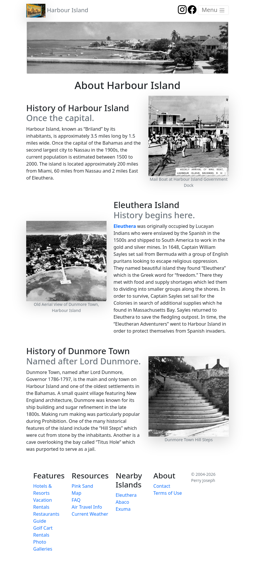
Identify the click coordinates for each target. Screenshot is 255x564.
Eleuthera (125, 226)
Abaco (122, 502)
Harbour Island (57, 10)
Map (76, 493)
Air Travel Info (87, 507)
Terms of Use (167, 493)
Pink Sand (82, 486)
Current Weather (90, 514)
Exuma (123, 509)
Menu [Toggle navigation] (213, 10)
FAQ (76, 500)
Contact (161, 486)
